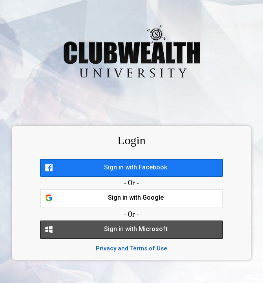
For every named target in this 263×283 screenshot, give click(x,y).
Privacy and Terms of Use (131, 248)
